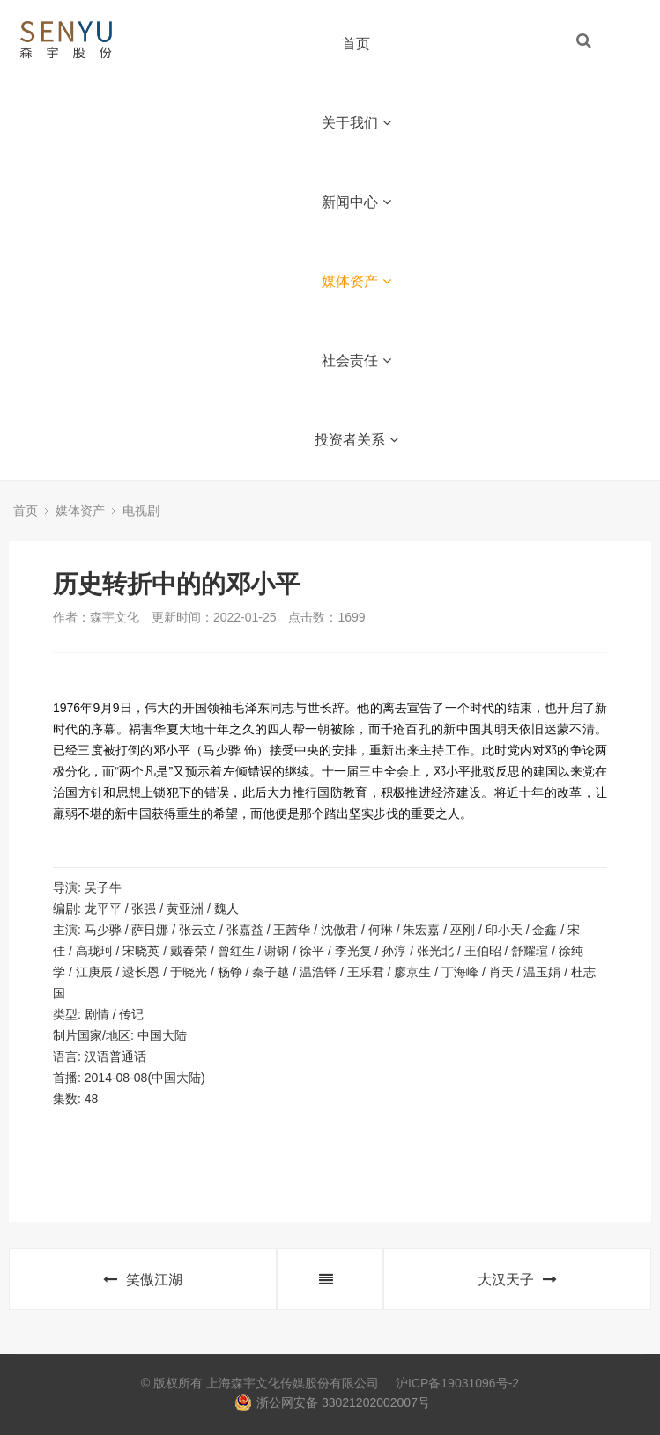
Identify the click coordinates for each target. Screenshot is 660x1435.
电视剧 (140, 511)
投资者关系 (356, 439)
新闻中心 (356, 202)
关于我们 (356, 122)
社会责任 (356, 360)
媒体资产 (356, 281)
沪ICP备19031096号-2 (457, 1383)
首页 (356, 43)
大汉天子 (517, 1279)
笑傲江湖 (142, 1279)
